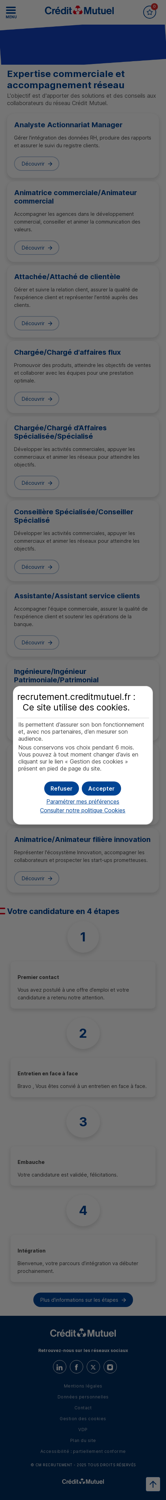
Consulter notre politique (82, 810)
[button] (101, 788)
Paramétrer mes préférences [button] (82, 801)
